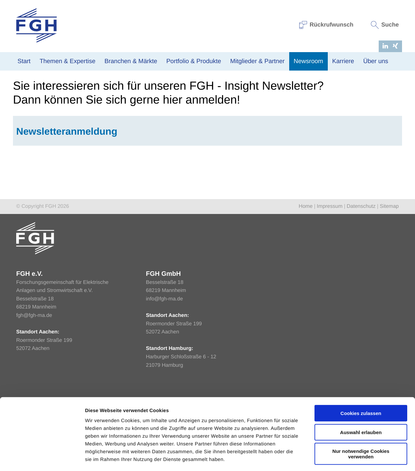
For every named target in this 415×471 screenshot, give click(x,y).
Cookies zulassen (360, 385)
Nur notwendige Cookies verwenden (360, 426)
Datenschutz (361, 275)
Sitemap (389, 275)
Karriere (343, 61)
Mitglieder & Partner (257, 61)
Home (19, 127)
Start (24, 61)
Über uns (375, 61)
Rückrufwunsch (326, 24)
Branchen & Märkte (130, 61)
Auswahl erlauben (361, 405)
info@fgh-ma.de (164, 368)
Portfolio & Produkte (193, 61)
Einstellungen (344, 458)
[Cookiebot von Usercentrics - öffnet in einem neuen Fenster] (42, 458)
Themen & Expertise (67, 61)
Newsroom (308, 61)
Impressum (329, 275)
